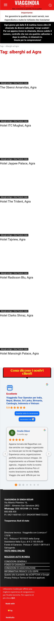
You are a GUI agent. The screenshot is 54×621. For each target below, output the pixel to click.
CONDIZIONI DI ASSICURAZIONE (20, 568)
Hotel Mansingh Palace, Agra (19, 353)
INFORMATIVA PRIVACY (16, 571)
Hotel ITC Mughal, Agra (15, 125)
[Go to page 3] (27, 485)
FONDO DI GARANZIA (14, 564)
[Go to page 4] (31, 485)
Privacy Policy (11, 577)
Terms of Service (28, 577)
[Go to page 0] (16, 485)
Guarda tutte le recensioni (27, 413)
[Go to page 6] (38, 485)
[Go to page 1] (20, 485)
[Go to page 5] (34, 485)
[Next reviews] (48, 453)
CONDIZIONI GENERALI (15, 561)
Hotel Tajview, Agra (12, 239)
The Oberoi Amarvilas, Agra (18, 87)
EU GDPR (34, 571)
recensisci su (25, 419)
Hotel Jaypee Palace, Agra (17, 163)
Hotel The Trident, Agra (15, 201)
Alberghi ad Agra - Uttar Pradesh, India (14, 83)
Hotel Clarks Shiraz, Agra (16, 315)
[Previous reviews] (5, 453)
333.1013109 (21, 508)
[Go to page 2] (23, 485)
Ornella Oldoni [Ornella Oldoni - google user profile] (23, 431)
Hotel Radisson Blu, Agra (16, 277)
